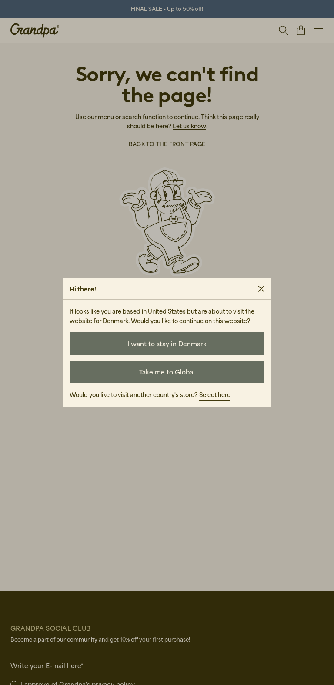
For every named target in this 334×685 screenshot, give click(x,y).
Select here (214, 394)
